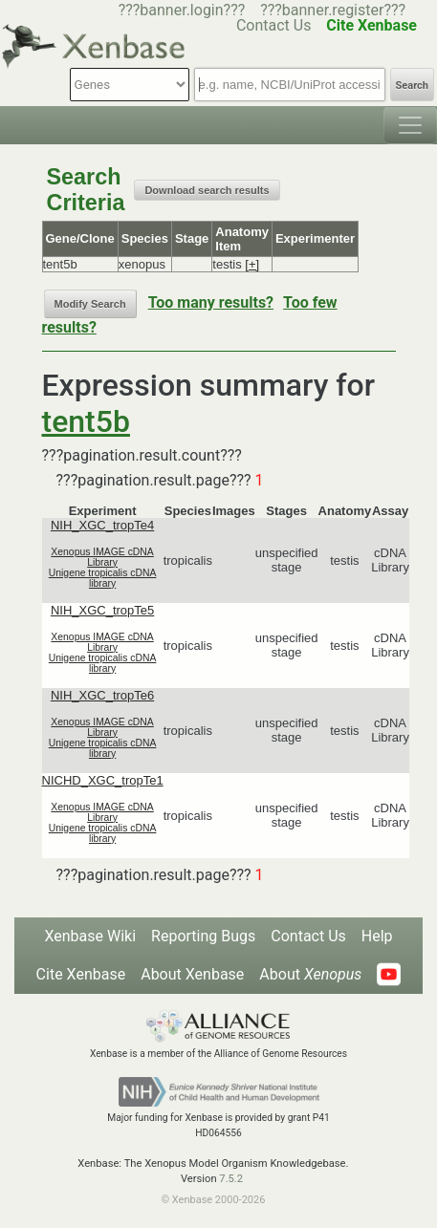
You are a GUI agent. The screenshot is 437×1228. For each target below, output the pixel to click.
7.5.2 (231, 1179)
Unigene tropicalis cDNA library (103, 578)
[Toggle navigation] (410, 125)
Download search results (206, 190)
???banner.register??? (332, 10)
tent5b (86, 421)
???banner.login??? (182, 10)
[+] (252, 264)
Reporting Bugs (203, 936)
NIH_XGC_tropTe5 (102, 610)
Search (412, 85)
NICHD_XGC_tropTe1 (103, 780)
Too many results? (210, 302)
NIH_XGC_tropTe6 (102, 695)
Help (377, 936)
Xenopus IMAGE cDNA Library (102, 557)
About (310, 974)
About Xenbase (192, 974)
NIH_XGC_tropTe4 (102, 525)
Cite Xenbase (81, 974)
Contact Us (308, 936)
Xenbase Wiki (90, 936)
